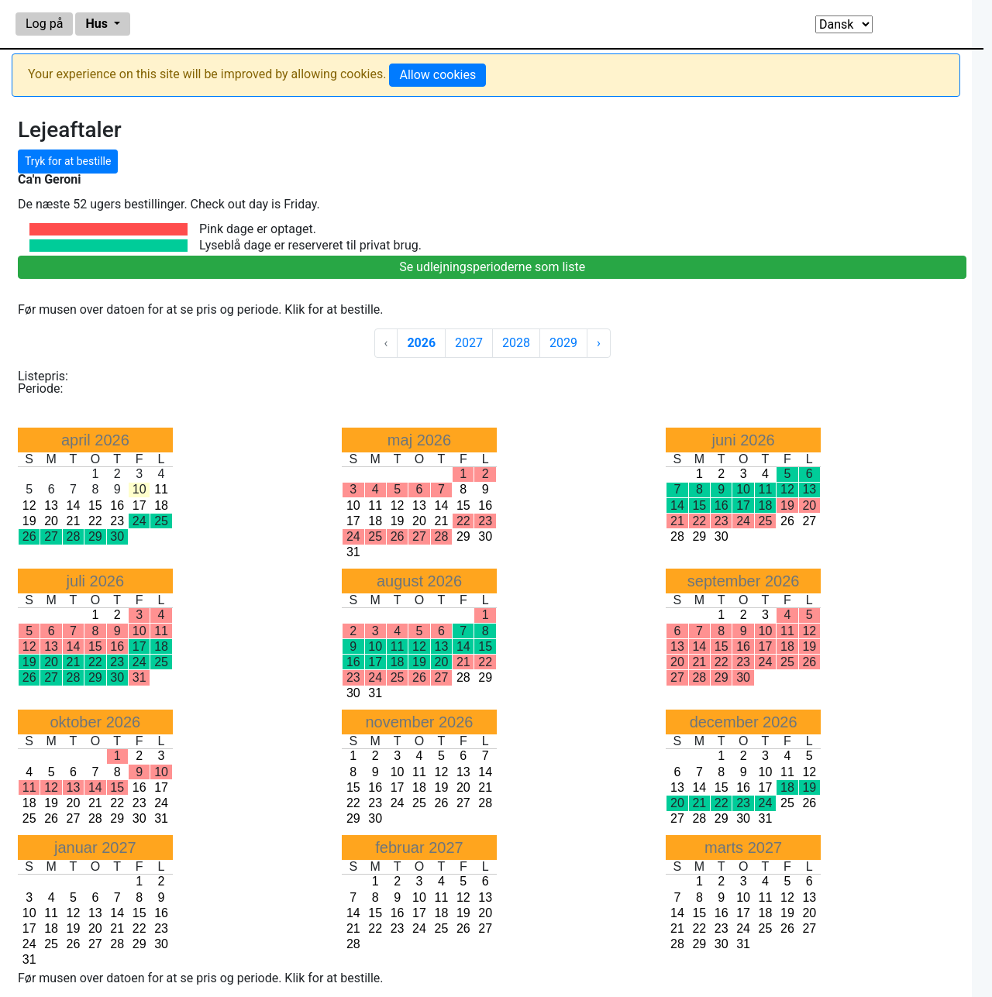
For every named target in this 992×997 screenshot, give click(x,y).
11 (161, 489)
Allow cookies (437, 74)
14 (74, 505)
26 (787, 521)
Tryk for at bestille (68, 161)
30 (485, 536)
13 (51, 505)
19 (29, 521)
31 (353, 552)
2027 (469, 342)
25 (29, 818)
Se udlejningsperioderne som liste (492, 267)
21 (74, 521)
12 (29, 505)
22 (95, 521)
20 (51, 521)
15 (95, 505)
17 (139, 505)
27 (809, 521)
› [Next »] (599, 342)
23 (117, 521)
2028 (516, 342)
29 (463, 536)
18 (161, 505)
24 (161, 803)
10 (353, 505)
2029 (563, 342)
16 (117, 505)
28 (677, 536)
